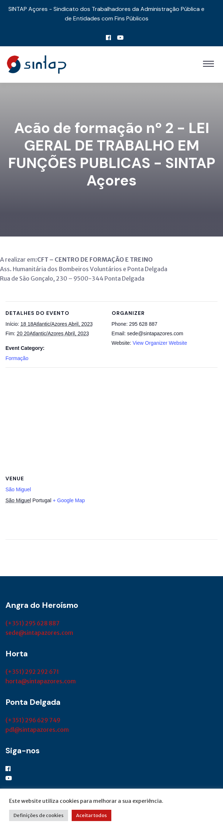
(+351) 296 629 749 (32, 720)
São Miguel (18, 489)
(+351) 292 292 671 (32, 671)
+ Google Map (69, 500)
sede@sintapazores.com (39, 632)
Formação (16, 358)
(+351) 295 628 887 (32, 623)
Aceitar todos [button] (91, 815)
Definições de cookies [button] (38, 815)
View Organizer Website (160, 343)
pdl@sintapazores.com (37, 729)
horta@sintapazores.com (40, 681)
